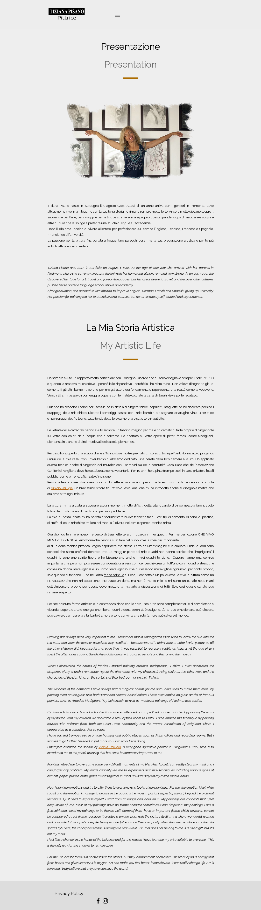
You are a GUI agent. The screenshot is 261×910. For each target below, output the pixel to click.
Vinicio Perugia (62, 488)
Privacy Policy (69, 893)
